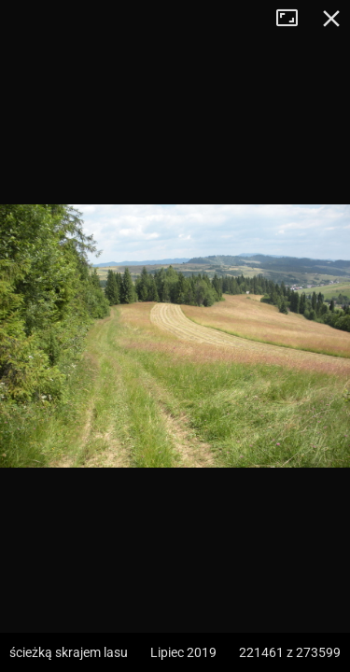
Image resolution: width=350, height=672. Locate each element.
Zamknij (331, 18)
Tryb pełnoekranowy (294, 18)
